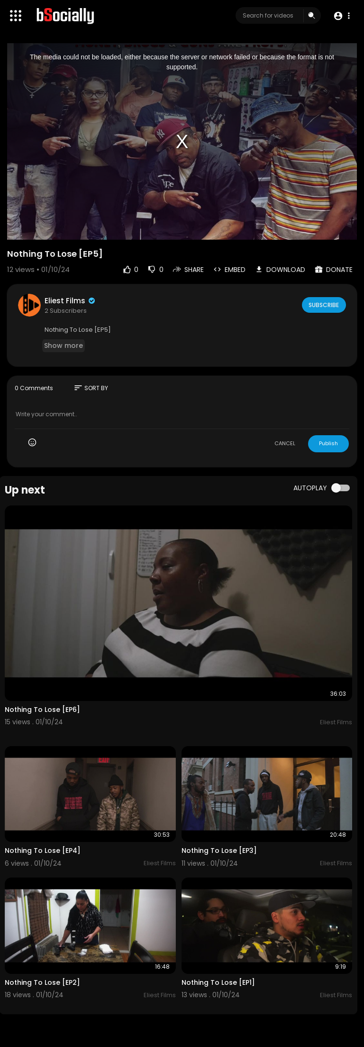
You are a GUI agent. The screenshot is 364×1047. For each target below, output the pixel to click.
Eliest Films (70, 301)
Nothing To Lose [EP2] (42, 982)
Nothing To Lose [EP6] (42, 709)
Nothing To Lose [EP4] (43, 850)
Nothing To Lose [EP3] (219, 850)
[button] (341, 16)
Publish (328, 443)
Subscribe (323, 304)
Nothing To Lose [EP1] (218, 982)
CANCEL (284, 443)
